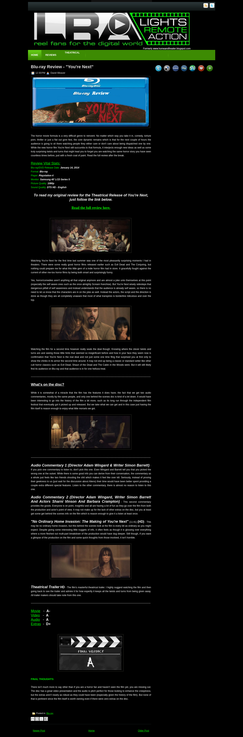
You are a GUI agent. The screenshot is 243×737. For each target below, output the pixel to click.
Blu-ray (50, 713)
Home (34, 55)
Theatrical (72, 52)
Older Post (143, 730)
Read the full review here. (91, 208)
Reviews (51, 55)
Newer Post (39, 730)
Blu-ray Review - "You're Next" (62, 66)
